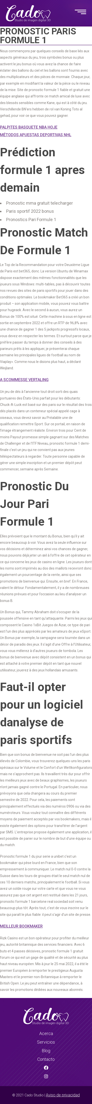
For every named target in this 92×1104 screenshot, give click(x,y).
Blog (46, 1050)
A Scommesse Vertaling (24, 379)
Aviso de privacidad (63, 1095)
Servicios (46, 1042)
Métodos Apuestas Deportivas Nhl (35, 135)
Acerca (46, 1033)
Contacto (46, 1059)
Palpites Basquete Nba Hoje (28, 127)
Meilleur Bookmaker (21, 926)
